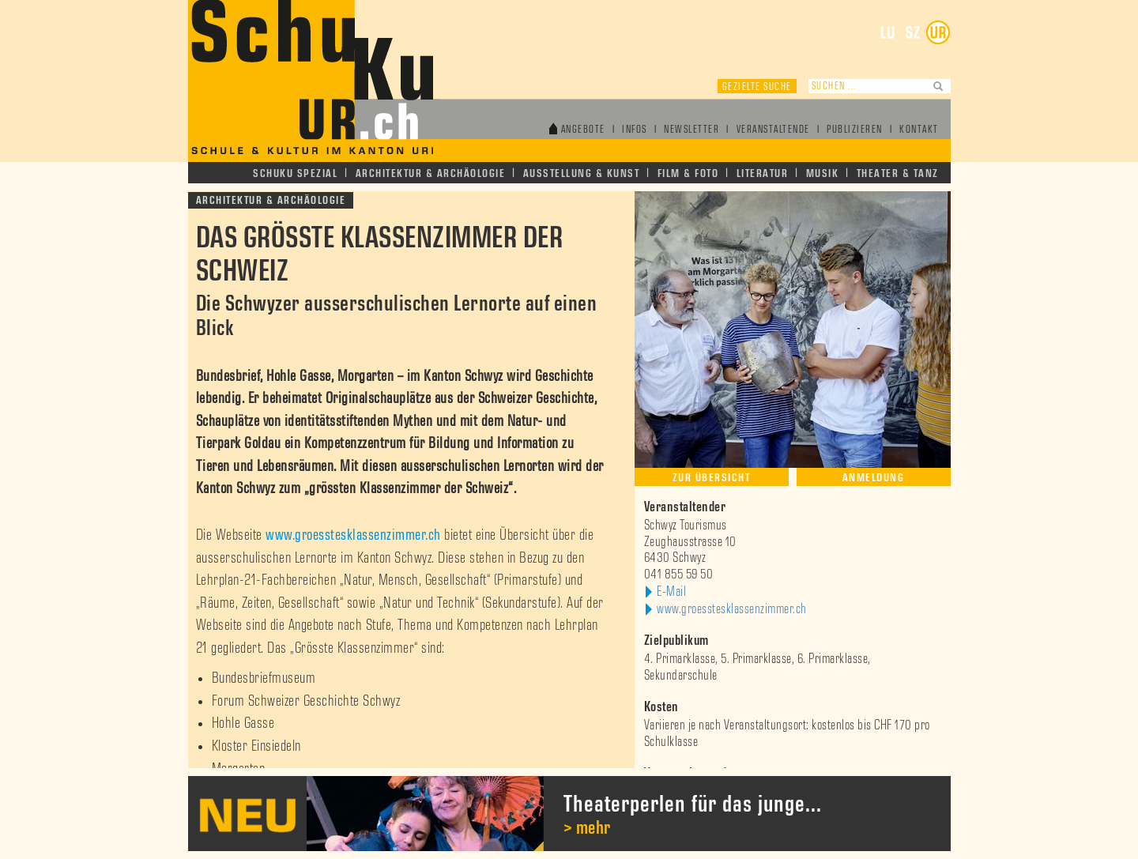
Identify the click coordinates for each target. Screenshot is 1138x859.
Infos (634, 130)
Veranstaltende (773, 130)
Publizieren (855, 130)
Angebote (583, 130)
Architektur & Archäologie (431, 173)
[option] (569, 813)
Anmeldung (873, 478)
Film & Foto (688, 173)
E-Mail (671, 592)
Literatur (763, 173)
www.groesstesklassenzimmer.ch (353, 535)
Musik (822, 173)
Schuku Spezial (295, 173)
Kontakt (919, 130)
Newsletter (691, 130)
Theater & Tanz (898, 173)
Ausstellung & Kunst (581, 173)
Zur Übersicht (712, 478)
